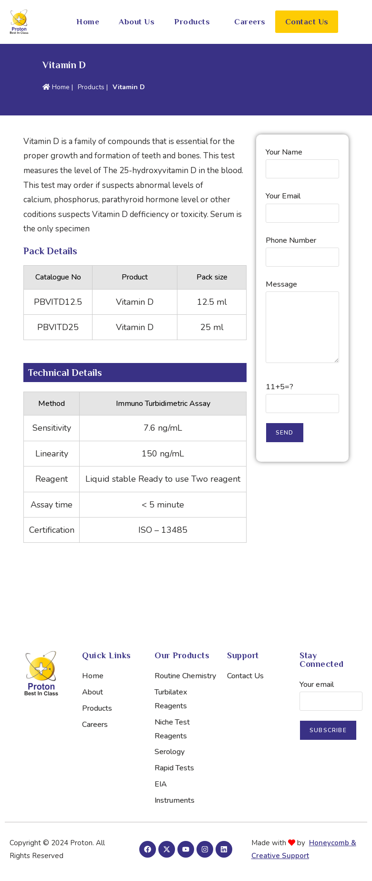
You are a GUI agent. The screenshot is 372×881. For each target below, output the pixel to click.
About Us (137, 21)
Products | (93, 87)
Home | (57, 87)
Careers (250, 21)
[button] (195, 21)
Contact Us (307, 21)
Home (87, 21)
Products (192, 21)
